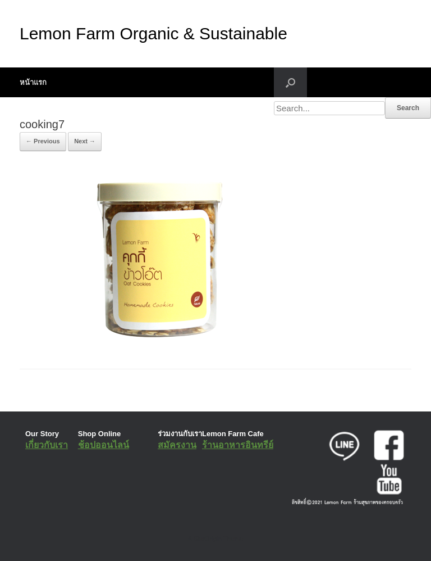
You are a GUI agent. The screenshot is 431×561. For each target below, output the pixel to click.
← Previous (43, 141)
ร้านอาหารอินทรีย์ (237, 445)
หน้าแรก (33, 82)
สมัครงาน (177, 445)
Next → (84, 141)
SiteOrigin (207, 538)
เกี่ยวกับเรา (46, 445)
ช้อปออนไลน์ (103, 445)
